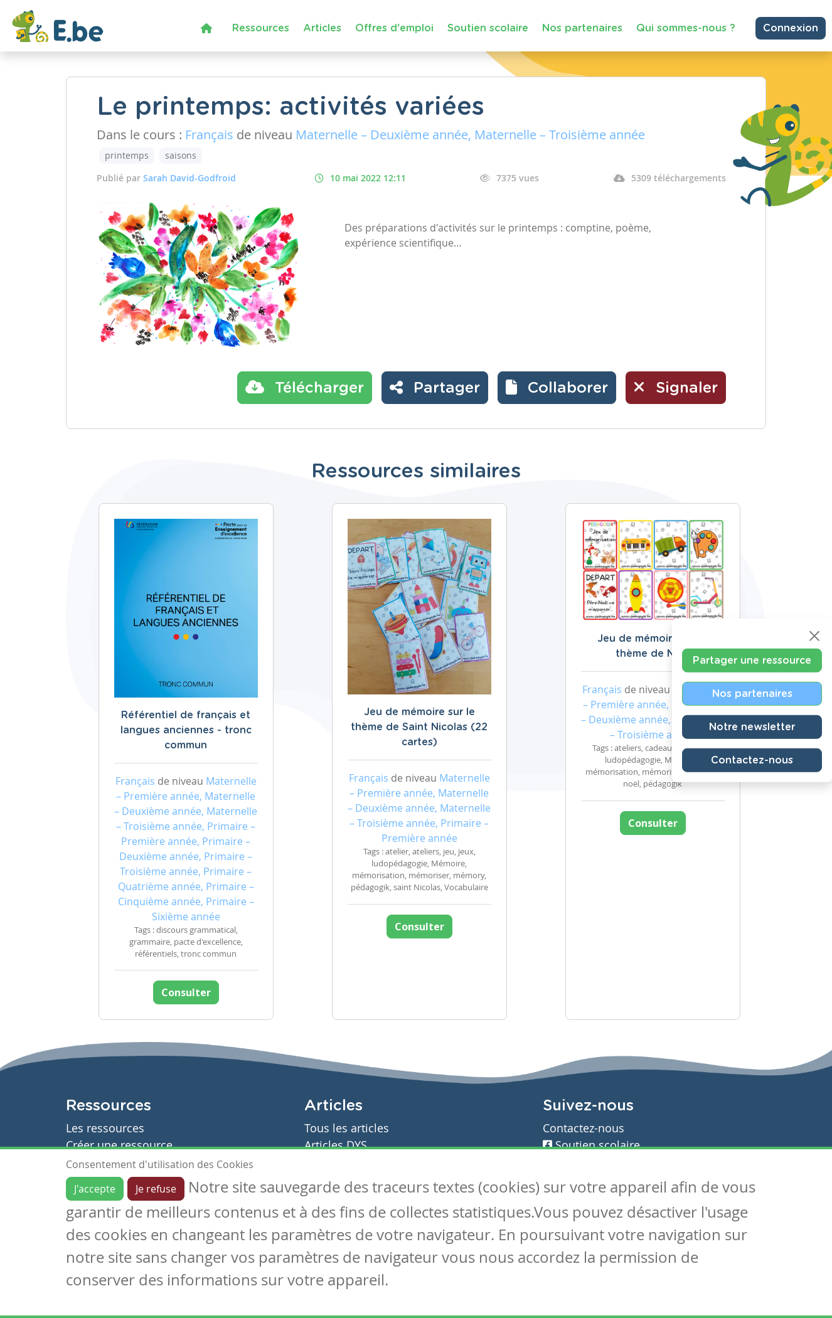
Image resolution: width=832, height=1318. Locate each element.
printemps (127, 155)
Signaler (676, 387)
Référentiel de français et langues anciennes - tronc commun (186, 730)
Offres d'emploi (394, 28)
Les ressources (105, 1128)
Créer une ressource (119, 1145)
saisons (180, 155)
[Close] (814, 635)
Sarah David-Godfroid (189, 178)
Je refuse (156, 1189)
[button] (557, 387)
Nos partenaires (582, 28)
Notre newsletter (752, 726)
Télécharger (304, 387)
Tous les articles (346, 1128)
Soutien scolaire (487, 28)
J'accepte (94, 1189)
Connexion (790, 28)
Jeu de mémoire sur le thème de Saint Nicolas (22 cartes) (419, 727)
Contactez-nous (752, 760)
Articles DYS (335, 1145)
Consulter (186, 992)
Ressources (260, 28)
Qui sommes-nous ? (685, 28)
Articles (322, 28)
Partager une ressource (752, 660)
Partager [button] (435, 387)
